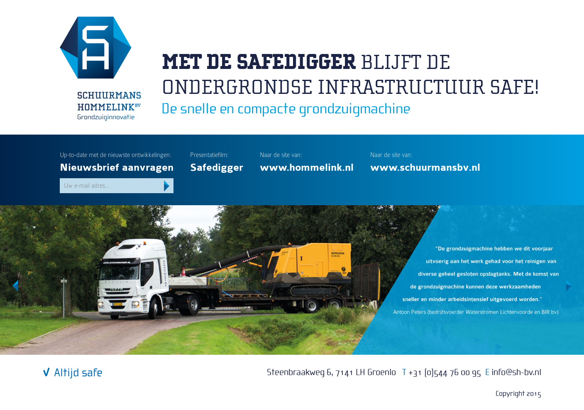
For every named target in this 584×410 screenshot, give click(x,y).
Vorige (15, 286)
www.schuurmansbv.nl (425, 168)
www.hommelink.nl (307, 168)
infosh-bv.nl (516, 372)
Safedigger (216, 168)
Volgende (569, 286)
